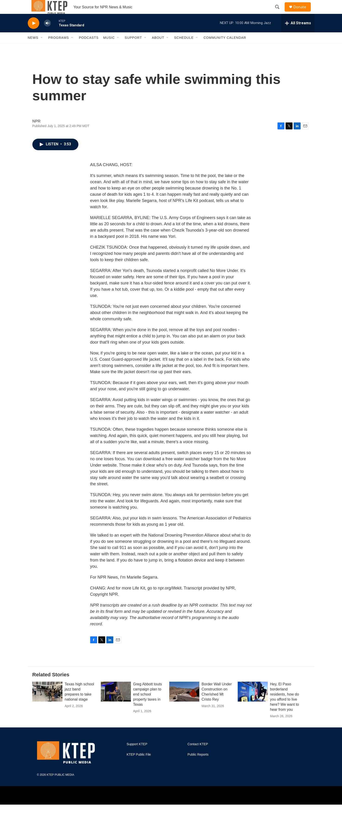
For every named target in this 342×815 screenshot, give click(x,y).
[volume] (47, 33)
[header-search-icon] (279, 12)
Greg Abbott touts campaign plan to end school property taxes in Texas (147, 705)
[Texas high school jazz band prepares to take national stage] (47, 702)
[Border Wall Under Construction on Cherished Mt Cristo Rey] (184, 702)
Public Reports (198, 765)
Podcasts (89, 48)
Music (109, 48)
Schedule (184, 48)
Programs (58, 48)
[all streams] (297, 33)
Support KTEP (137, 754)
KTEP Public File (139, 765)
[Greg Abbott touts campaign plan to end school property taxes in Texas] (116, 702)
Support (133, 48)
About (158, 48)
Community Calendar (224, 48)
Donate (303, 12)
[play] (33, 33)
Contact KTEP (198, 754)
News (33, 48)
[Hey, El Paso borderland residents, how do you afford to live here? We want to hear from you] (253, 702)
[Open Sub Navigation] (42, 48)
